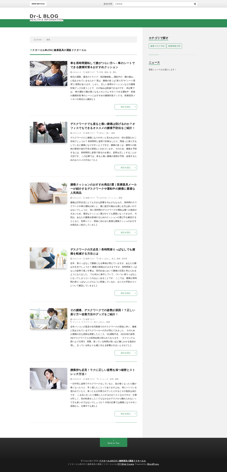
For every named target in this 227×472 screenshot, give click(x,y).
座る (113, 258)
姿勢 (112, 379)
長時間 (124, 258)
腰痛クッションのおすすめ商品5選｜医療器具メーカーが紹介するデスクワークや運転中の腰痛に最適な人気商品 (103, 188)
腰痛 (106, 72)
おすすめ (103, 198)
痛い (108, 133)
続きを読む (126, 107)
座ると (102, 133)
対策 (101, 72)
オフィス (76, 322)
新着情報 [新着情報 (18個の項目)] (174, 46)
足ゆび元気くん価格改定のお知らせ (120, 4)
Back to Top (113, 443)
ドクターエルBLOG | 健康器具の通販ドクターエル (122, 461)
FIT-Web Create (126, 464)
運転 (114, 72)
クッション (112, 198)
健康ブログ (90, 72)
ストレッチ (104, 379)
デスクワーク (87, 322)
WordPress (153, 464)
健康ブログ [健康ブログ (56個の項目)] (157, 46)
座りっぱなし (104, 258)
